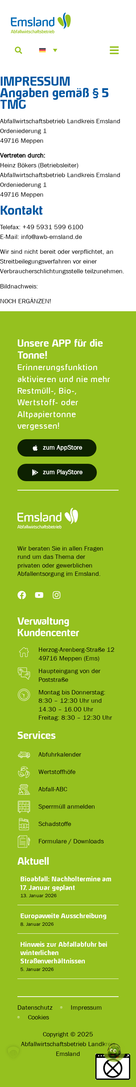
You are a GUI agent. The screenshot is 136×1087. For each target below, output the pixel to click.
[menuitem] (48, 50)
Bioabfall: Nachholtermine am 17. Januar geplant (65, 883)
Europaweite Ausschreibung (63, 916)
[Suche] (18, 50)
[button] (13, 1063)
